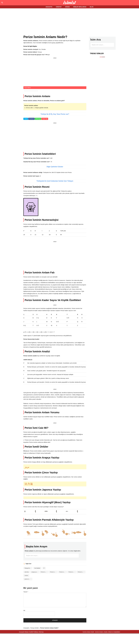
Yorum (25, 592)
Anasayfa (26, 628)
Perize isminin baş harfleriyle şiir (63, 572)
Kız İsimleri (37, 568)
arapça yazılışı (35, 572)
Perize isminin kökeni (72, 572)
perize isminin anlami (28, 579)
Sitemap (41, 632)
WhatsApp (38, 118)
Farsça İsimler (28, 568)
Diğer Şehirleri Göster (55, 167)
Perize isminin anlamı (54, 572)
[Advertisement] (69, 22)
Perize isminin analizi (44, 572)
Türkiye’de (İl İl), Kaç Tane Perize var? (55, 114)
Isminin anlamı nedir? (69, 2)
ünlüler (26, 575)
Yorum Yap (44, 118)
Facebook (31, 118)
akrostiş (27, 572)
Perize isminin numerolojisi (81, 572)
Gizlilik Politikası (33, 632)
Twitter (25, 118)
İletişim (27, 632)
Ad (24, 610)
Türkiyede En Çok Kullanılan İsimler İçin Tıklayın (55, 181)
